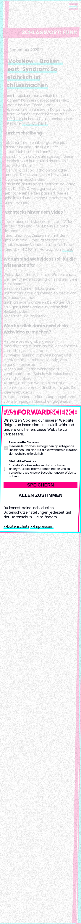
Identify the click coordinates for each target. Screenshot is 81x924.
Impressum (44, 526)
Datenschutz (18, 526)
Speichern (40, 484)
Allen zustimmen (40, 495)
